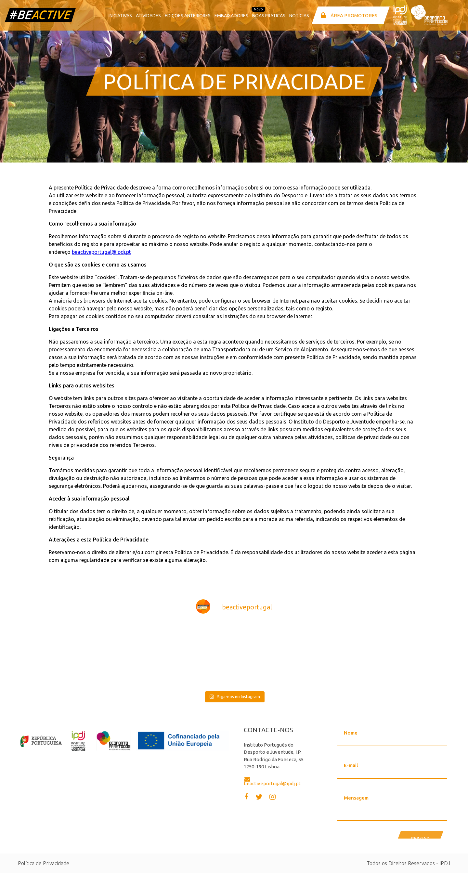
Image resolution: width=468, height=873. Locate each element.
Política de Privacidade (43, 863)
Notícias (299, 15)
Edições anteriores (188, 15)
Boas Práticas (268, 15)
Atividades (148, 15)
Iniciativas (120, 15)
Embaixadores (231, 15)
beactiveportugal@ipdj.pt (101, 252)
